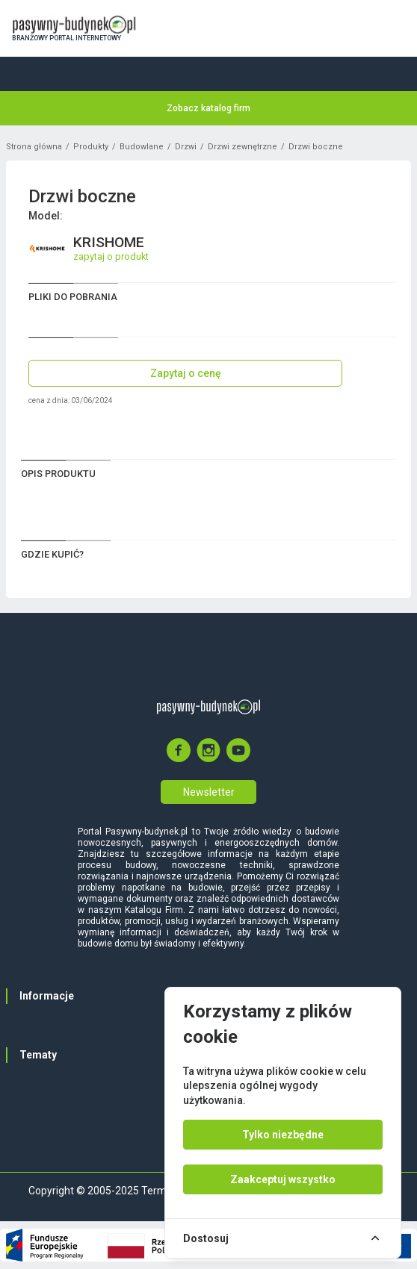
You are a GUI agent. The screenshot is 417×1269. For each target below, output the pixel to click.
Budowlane (142, 147)
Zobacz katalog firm (208, 108)
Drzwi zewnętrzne (242, 147)
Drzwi (186, 147)
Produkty (90, 147)
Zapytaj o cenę (185, 373)
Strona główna (34, 147)
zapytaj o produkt (111, 256)
